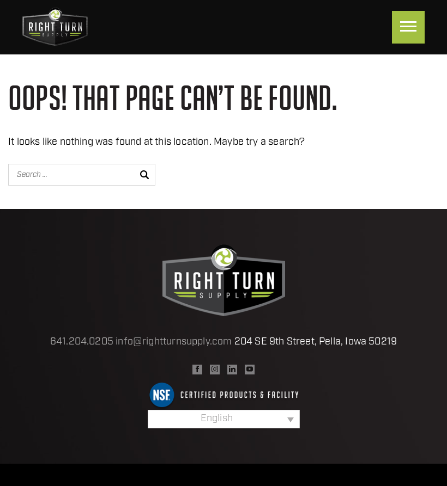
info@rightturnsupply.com (174, 342)
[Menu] (408, 27)
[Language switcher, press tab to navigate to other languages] (224, 419)
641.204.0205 (81, 342)
